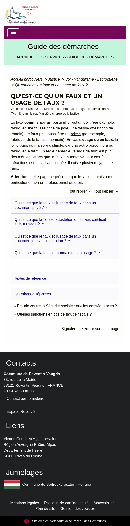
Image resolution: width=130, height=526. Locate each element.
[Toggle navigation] (13, 32)
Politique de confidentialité (66, 503)
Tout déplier (106, 191)
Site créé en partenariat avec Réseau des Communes (65, 521)
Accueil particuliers (27, 79)
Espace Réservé (21, 411)
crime (76, 134)
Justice (54, 79)
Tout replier (81, 191)
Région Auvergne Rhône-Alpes (30, 445)
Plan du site (45, 509)
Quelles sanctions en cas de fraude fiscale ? (54, 314)
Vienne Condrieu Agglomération (30, 439)
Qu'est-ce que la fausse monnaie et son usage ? (56, 253)
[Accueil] (21, 13)
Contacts (21, 363)
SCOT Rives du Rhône (23, 456)
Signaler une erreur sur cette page (90, 329)
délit (86, 122)
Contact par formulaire (25, 399)
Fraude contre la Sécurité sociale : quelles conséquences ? (67, 306)
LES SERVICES (50, 57)
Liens (15, 425)
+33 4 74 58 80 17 (19, 391)
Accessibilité (104, 503)
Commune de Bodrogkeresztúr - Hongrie (47, 484)
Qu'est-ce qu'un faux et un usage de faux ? (51, 85)
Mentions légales (24, 503)
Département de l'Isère (23, 450)
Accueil (24, 57)
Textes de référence (30, 278)
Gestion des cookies (77, 509)
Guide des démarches (90, 57)
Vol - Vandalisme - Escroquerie (91, 79)
